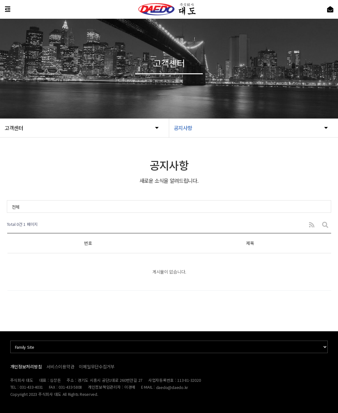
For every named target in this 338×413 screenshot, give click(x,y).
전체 (16, 207)
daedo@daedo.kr (172, 387)
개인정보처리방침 (26, 366)
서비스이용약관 (60, 366)
